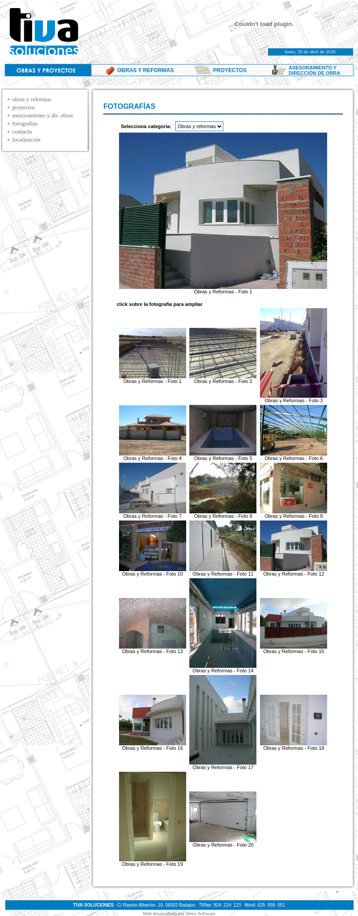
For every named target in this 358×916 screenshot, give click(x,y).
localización (26, 139)
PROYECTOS (230, 70)
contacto (22, 131)
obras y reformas (31, 99)
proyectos (23, 107)
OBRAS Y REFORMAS (145, 70)
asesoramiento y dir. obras (42, 115)
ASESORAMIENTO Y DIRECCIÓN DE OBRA (315, 70)
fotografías (24, 123)
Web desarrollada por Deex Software (179, 913)
